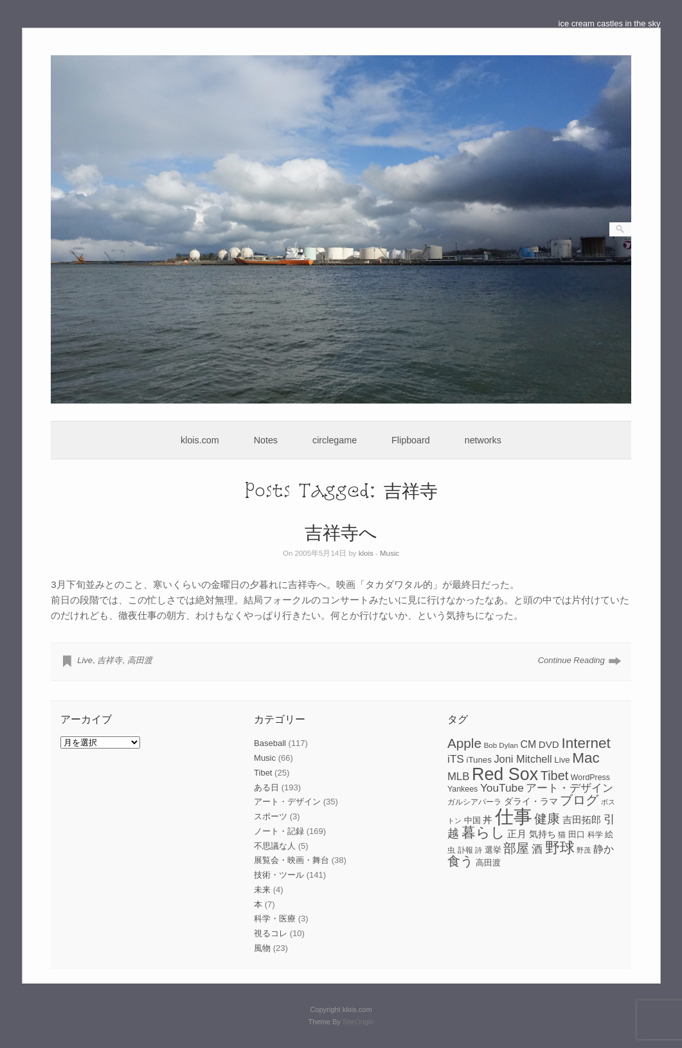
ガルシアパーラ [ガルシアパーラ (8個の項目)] (474, 801)
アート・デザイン (287, 801)
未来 (262, 889)
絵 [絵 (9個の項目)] (609, 834)
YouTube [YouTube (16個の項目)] (502, 787)
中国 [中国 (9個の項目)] (472, 820)
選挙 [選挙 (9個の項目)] (493, 850)
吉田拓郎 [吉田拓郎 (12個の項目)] (581, 819)
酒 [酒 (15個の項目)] (537, 849)
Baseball (270, 743)
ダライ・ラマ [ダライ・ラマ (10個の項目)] (531, 801)
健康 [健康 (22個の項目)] (547, 819)
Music (389, 553)
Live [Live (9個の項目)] (562, 760)
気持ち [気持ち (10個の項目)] (542, 834)
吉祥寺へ (341, 531)
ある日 (266, 787)
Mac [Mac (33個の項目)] (586, 758)
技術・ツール (279, 875)
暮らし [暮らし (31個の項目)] (483, 832)
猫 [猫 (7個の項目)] (562, 835)
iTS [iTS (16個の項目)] (455, 758)
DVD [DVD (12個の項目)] (549, 744)
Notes (266, 440)
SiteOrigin (358, 1022)
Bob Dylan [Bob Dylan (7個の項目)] (501, 745)
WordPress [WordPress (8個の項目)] (590, 777)
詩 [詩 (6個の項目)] (478, 850)
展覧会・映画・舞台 (291, 860)
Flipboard (410, 440)
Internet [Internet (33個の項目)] (585, 743)
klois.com (200, 440)
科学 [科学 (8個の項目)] (595, 834)
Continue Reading (571, 660)
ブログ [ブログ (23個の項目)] (579, 800)
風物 (262, 948)
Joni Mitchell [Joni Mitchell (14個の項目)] (523, 759)
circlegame (334, 440)
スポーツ (270, 816)
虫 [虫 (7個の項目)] (451, 850)
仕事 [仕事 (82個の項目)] (513, 816)
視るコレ (270, 933)
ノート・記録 (279, 831)
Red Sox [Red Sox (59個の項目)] (505, 774)
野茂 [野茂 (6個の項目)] (584, 850)
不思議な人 (275, 846)
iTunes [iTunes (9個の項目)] (478, 760)
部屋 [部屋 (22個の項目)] (516, 848)
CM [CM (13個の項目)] (528, 744)
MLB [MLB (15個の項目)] (458, 776)
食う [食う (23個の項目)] (460, 861)
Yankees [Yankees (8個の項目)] (462, 789)
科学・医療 (275, 918)
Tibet (263, 772)
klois (366, 553)
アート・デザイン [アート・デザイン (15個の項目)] (569, 788)
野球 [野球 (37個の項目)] (560, 847)
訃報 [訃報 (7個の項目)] (465, 850)
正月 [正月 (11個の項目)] (516, 834)
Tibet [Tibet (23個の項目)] (555, 775)
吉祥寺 (109, 660)
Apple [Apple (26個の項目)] (464, 743)
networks (483, 440)
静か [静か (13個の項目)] (603, 849)
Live (85, 660)
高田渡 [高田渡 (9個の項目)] (488, 862)
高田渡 (139, 660)
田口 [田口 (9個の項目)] (576, 834)
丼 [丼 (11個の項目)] (487, 820)
